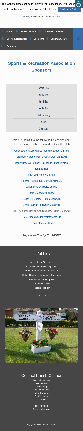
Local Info (37, 39)
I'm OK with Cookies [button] (69, 9)
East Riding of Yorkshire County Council (42, 270)
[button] (78, 39)
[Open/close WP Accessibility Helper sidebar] (79, 4)
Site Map (41, 295)
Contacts (8, 46)
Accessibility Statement (41, 262)
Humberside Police (41, 283)
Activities (43, 95)
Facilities (43, 101)
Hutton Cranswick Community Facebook (41, 275)
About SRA (43, 88)
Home (6, 31)
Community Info (57, 39)
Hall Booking (44, 115)
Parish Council (25, 31)
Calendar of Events (51, 31)
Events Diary (44, 108)
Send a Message (41, 409)
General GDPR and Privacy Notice (41, 266)
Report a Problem (41, 288)
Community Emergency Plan (41, 279)
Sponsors (43, 129)
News (43, 122)
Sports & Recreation (14, 39)
